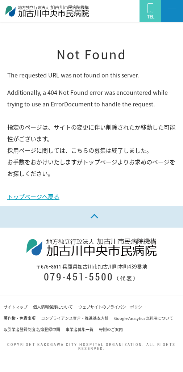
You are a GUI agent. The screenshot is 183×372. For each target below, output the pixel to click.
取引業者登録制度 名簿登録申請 (32, 329)
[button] (172, 11)
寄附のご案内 (111, 329)
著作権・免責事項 (20, 318)
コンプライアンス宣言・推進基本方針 (75, 318)
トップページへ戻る (33, 196)
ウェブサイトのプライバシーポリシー (112, 307)
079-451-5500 (78, 276)
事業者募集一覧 (79, 329)
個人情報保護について (53, 307)
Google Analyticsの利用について (143, 318)
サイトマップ (16, 307)
